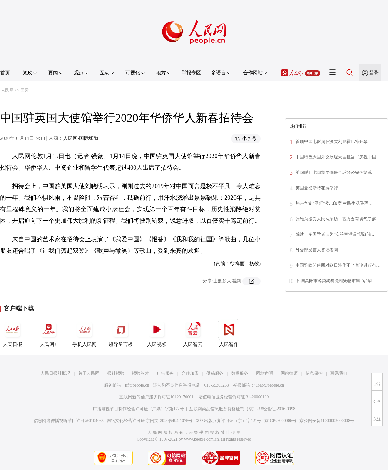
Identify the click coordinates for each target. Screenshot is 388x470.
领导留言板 (121, 333)
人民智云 (192, 333)
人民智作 (228, 333)
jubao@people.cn (269, 385)
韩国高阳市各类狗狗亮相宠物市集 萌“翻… (336, 281)
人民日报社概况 (55, 373)
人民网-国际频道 (81, 138)
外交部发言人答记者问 (317, 250)
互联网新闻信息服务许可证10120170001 (156, 397)
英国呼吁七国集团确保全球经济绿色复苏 (334, 172)
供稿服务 (214, 373)
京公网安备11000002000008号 (326, 420)
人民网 (7, 90)
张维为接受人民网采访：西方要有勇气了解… (338, 219)
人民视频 (156, 333)
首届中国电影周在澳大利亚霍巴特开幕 (332, 141)
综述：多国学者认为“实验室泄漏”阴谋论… (336, 234)
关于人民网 (88, 373)
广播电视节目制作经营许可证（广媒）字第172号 (138, 409)
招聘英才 (140, 373)
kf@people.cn (137, 385)
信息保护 (314, 373)
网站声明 (264, 373)
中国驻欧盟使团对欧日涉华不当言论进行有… (338, 265)
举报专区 (191, 72)
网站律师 (289, 373)
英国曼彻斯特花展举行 (317, 188)
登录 (374, 72)
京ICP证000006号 (280, 420)
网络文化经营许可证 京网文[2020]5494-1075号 (150, 420)
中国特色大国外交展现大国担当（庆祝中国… (338, 157)
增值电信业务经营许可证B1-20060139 (234, 397)
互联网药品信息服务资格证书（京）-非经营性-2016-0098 (242, 409)
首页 (5, 72)
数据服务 (239, 373)
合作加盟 (190, 373)
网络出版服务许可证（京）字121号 (228, 420)
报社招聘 (115, 373)
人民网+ (48, 333)
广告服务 (165, 373)
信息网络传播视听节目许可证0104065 (69, 420)
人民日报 (12, 333)
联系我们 (338, 373)
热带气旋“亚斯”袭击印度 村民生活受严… (334, 203)
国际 (24, 90)
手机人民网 (84, 333)
